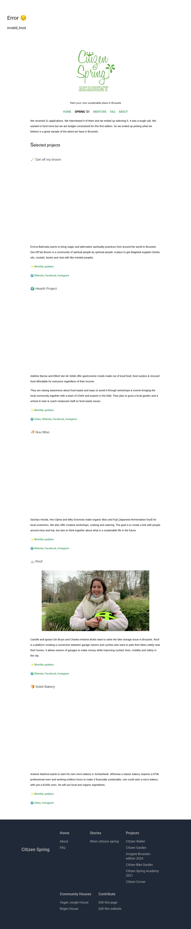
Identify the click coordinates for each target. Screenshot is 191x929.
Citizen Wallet (135, 841)
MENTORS (100, 111)
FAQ (112, 111)
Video (37, 419)
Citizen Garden (136, 847)
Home (64, 833)
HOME (67, 111)
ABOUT (123, 111)
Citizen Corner (136, 882)
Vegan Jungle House (74, 902)
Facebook (50, 275)
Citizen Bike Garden (139, 865)
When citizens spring (104, 841)
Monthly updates (44, 266)
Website (38, 275)
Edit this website (109, 909)
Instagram (63, 275)
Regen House (69, 909)
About (64, 841)
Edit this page (107, 902)
